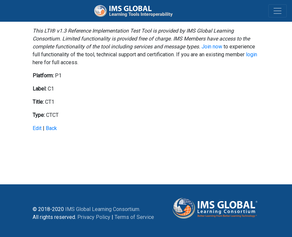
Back (51, 128)
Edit (37, 128)
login (251, 54)
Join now (211, 46)
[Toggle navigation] (277, 10)
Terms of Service (134, 217)
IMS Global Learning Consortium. (102, 209)
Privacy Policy (93, 217)
